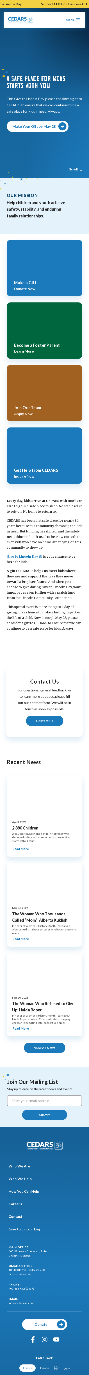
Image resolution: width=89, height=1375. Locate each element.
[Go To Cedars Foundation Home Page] (21, 20)
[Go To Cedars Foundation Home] (45, 1146)
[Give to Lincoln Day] (25, 556)
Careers (18, 1204)
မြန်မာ (56, 1368)
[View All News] (44, 1048)
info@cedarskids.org (21, 1303)
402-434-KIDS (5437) (21, 1288)
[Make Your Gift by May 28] (37, 126)
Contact (18, 1216)
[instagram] (44, 1339)
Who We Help (23, 1178)
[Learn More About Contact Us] (44, 721)
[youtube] (56, 1339)
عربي (67, 1368)
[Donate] (44, 1324)
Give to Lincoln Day (27, 1229)
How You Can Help (27, 1191)
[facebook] (33, 1339)
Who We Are (22, 1166)
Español (45, 1368)
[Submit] (44, 1115)
